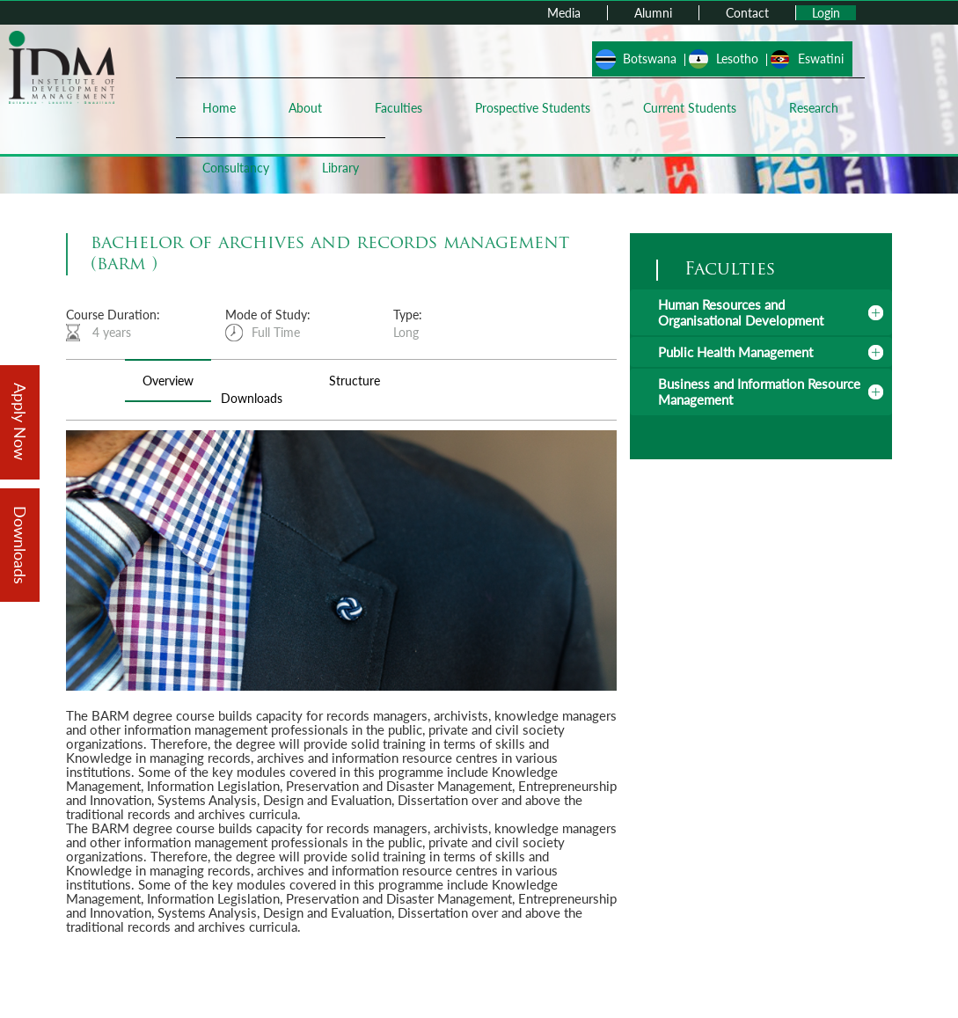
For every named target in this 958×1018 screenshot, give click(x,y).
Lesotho (737, 58)
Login (826, 12)
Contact (747, 12)
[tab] (761, 312)
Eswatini (821, 58)
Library (340, 167)
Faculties (398, 107)
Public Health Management (735, 352)
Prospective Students (532, 107)
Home (219, 107)
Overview (168, 380)
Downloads (251, 398)
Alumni (653, 12)
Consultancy (235, 167)
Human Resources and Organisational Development (740, 312)
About (305, 107)
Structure (354, 380)
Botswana (649, 58)
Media (564, 12)
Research (813, 107)
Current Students (689, 107)
